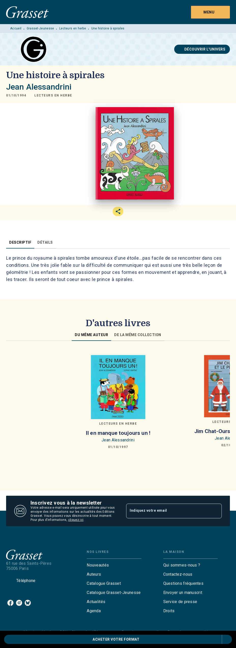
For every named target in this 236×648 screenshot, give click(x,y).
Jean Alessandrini (39, 87)
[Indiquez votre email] (167, 511)
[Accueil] (27, 12)
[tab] (20, 242)
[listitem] (10, 603)
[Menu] (210, 12)
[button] (202, 49)
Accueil (15, 28)
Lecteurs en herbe (72, 28)
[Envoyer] (216, 511)
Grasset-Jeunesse (40, 28)
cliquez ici (75, 520)
